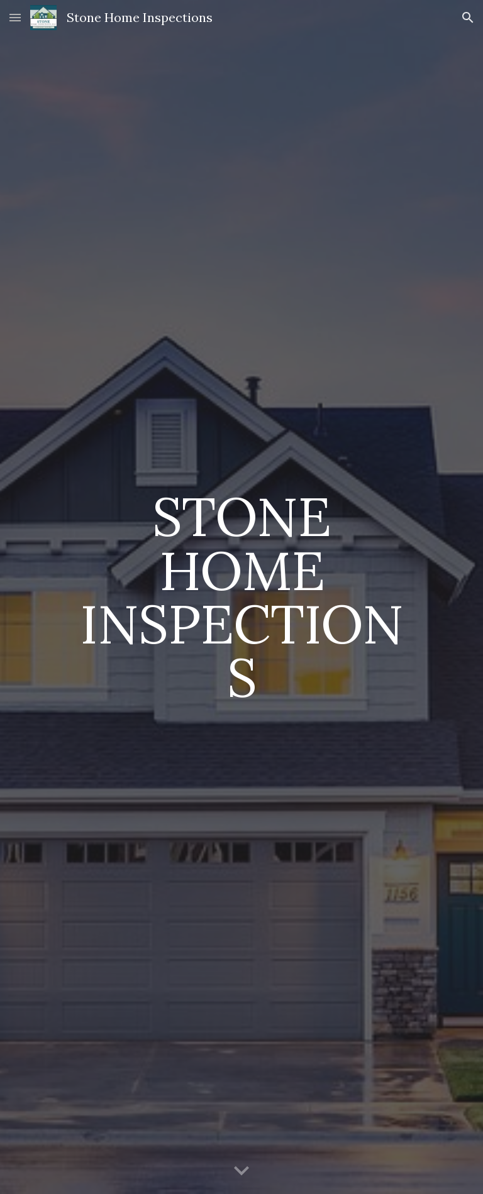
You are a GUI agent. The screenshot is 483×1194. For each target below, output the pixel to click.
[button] (15, 17)
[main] (241, 597)
